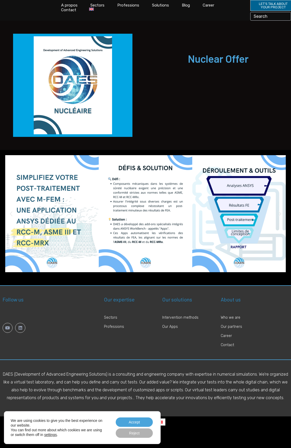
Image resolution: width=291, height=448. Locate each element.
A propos (69, 9)
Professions (128, 9)
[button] (11, 221)
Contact (68, 13)
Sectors (97, 9)
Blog (186, 9)
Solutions (160, 9)
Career (208, 9)
